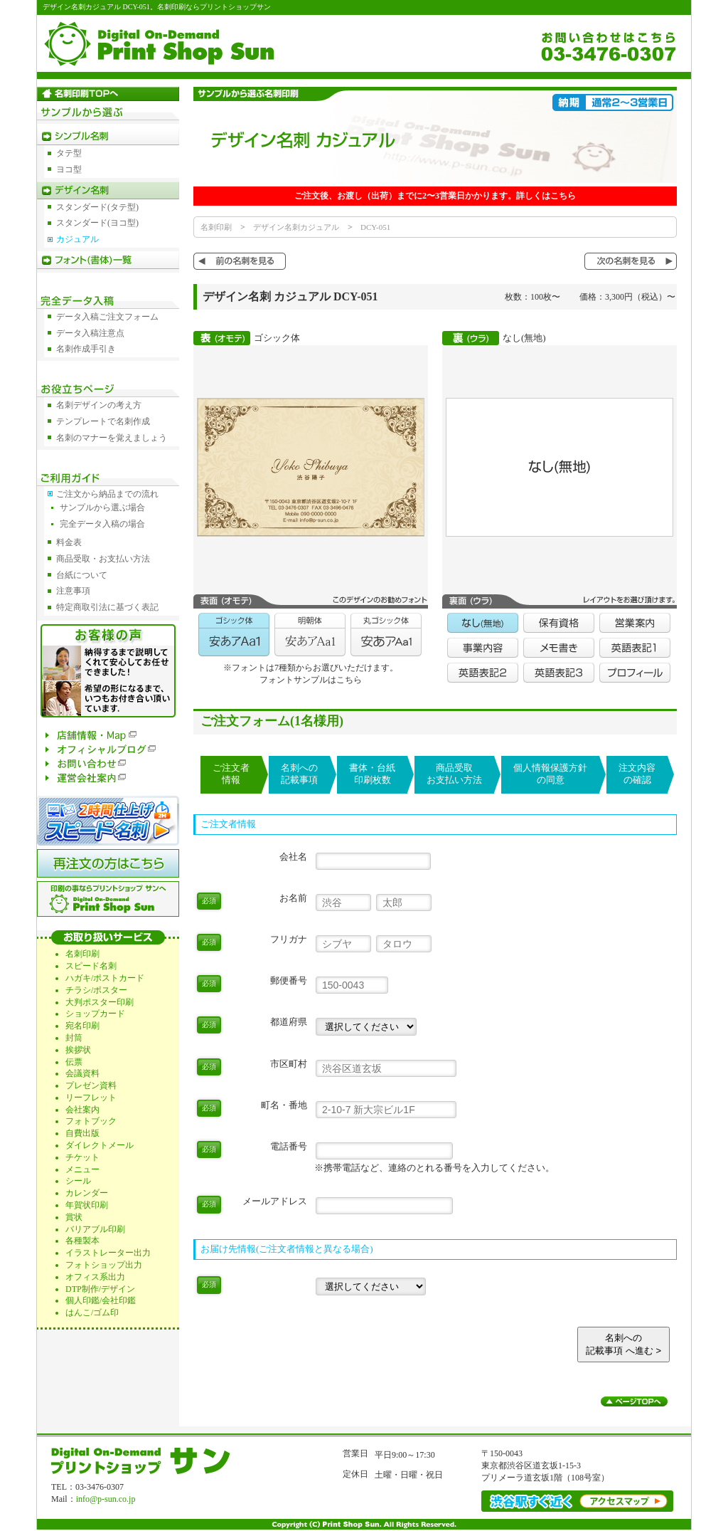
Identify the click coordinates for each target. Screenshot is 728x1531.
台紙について (81, 575)
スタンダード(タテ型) (97, 207)
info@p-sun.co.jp (106, 1499)
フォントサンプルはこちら (310, 680)
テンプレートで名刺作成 (103, 421)
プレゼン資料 (91, 1085)
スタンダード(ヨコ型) (97, 223)
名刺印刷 (216, 227)
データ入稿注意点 (90, 333)
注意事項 (73, 591)
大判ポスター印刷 (99, 1002)
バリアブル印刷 (95, 1229)
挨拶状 (78, 1050)
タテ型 (69, 153)
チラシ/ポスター (96, 990)
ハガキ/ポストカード (104, 978)
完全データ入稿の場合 (102, 524)
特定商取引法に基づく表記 (107, 607)
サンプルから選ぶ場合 (102, 507)
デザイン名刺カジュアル (296, 227)
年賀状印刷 (86, 1205)
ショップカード (95, 1014)
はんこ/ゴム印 (92, 1312)
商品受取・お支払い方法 (103, 559)
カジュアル (77, 239)
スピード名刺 (91, 966)
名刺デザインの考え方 (98, 405)
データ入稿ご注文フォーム (107, 317)
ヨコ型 (69, 169)
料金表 (69, 542)
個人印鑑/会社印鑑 (100, 1300)
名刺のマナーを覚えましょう (111, 438)
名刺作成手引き (86, 349)
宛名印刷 (82, 1026)
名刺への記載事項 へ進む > (623, 1344)
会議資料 (82, 1073)
